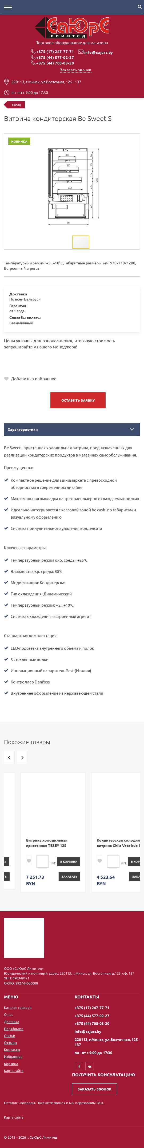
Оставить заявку (78, 400)
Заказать (53, 876)
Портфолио (13, 1028)
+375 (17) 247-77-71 (55, 51)
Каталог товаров (17, 1007)
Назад (16, 104)
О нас (8, 1014)
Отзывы (10, 1042)
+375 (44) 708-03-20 (55, 62)
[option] (36, 830)
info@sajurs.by (98, 52)
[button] (119, 138)
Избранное (13, 1056)
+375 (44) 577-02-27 (55, 57)
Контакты (12, 1049)
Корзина (11, 1063)
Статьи (9, 1035)
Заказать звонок (75, 69)
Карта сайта (13, 1070)
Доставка (11, 1021)
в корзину (52, 861)
